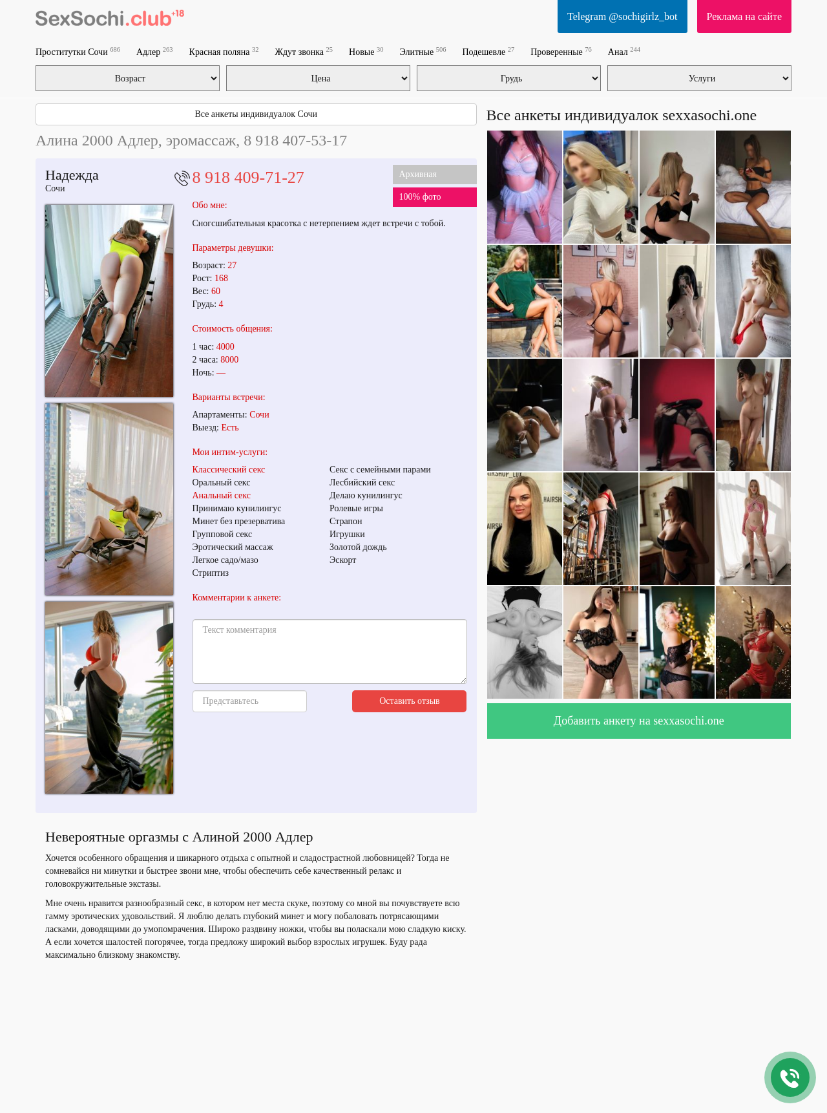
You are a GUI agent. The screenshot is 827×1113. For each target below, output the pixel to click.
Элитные (422, 51)
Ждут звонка (304, 51)
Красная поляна (224, 51)
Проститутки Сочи (78, 51)
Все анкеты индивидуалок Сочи (255, 114)
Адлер (154, 51)
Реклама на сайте (744, 16)
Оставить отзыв (409, 701)
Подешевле (488, 51)
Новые (366, 51)
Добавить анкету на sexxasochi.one (639, 720)
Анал (624, 51)
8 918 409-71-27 (248, 177)
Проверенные (561, 51)
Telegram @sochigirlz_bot (622, 16)
